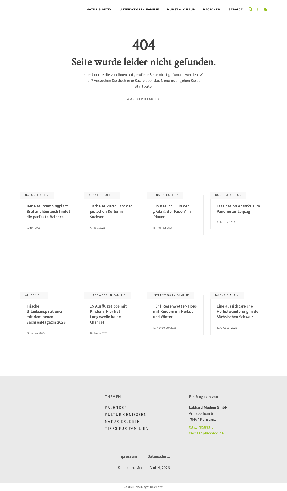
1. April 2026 (33, 227)
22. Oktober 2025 (227, 327)
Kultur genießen (126, 414)
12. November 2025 (164, 327)
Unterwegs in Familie (107, 295)
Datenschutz (158, 456)
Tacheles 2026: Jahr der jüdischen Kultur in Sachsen (111, 211)
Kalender (116, 407)
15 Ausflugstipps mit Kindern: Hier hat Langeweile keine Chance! (108, 314)
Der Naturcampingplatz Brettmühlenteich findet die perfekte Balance (48, 211)
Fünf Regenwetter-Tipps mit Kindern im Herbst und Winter (175, 311)
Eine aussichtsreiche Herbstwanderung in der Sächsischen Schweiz (238, 311)
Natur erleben (122, 421)
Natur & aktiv (37, 195)
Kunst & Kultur (102, 195)
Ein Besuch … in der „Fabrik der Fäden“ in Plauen (172, 211)
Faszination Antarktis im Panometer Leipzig (238, 208)
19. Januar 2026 (35, 333)
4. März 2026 (97, 227)
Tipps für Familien (127, 428)
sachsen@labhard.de (206, 433)
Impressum (127, 456)
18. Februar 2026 (163, 227)
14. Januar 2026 (99, 333)
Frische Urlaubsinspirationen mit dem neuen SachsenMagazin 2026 (45, 314)
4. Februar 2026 (226, 222)
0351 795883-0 (201, 427)
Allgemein (34, 295)
